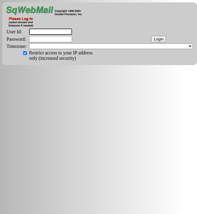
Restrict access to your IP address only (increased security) (61, 55)
